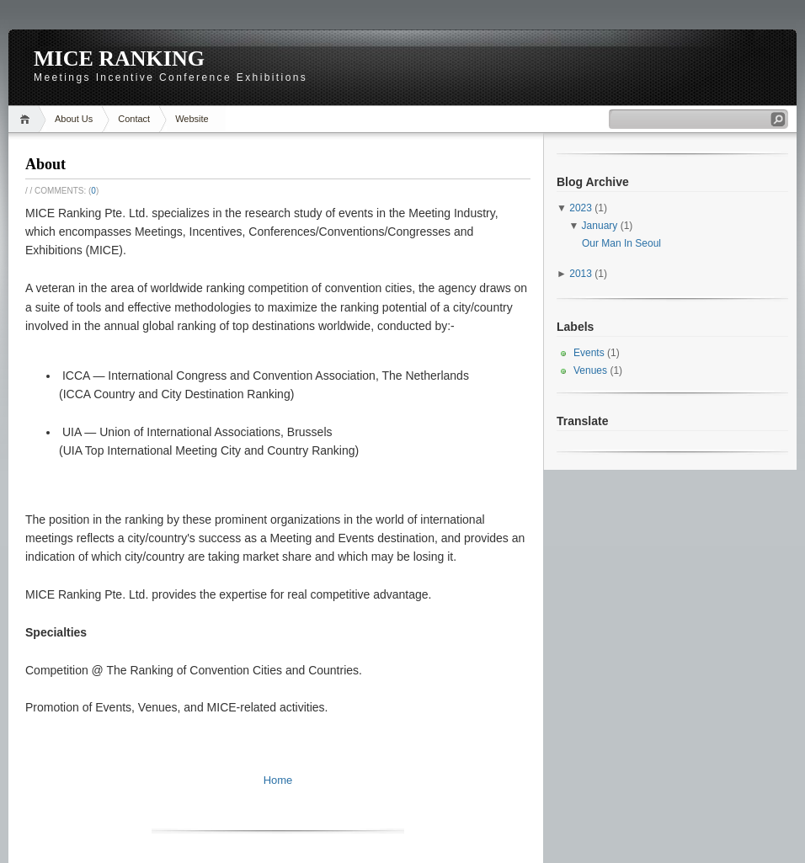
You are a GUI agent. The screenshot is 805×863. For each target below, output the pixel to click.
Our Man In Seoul (621, 243)
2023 (580, 208)
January (600, 226)
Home (27, 119)
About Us (74, 119)
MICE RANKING (119, 58)
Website (192, 119)
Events (589, 353)
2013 (580, 274)
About (45, 164)
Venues (590, 370)
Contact (134, 119)
